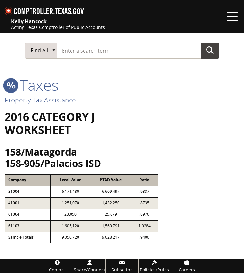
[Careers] (187, 266)
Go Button (210, 50)
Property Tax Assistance (40, 99)
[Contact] (57, 266)
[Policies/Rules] (155, 266)
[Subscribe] (122, 266)
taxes (31, 84)
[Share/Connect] (89, 266)
